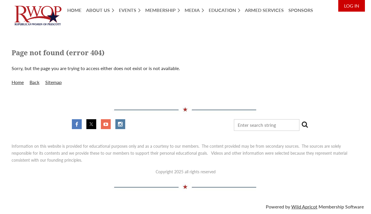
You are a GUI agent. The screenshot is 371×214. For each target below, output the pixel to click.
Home (18, 82)
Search (305, 124)
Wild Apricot (304, 206)
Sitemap (53, 82)
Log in (351, 5)
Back (34, 82)
